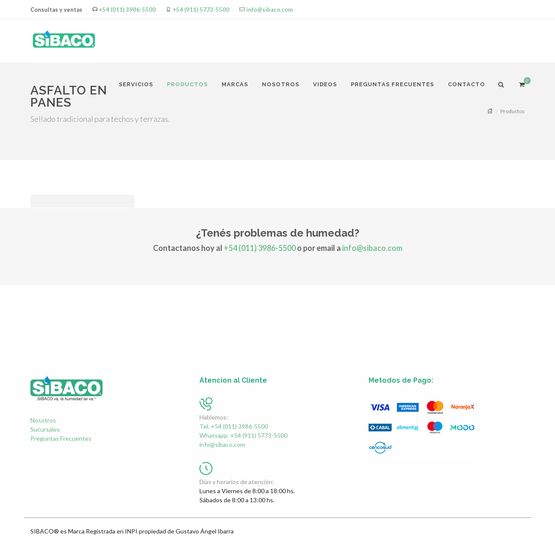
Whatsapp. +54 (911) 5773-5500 (243, 435)
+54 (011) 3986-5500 (127, 9)
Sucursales (45, 429)
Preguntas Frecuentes (60, 438)
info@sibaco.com (269, 9)
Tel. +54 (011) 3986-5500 (233, 426)
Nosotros (43, 420)
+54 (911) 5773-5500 (201, 9)
